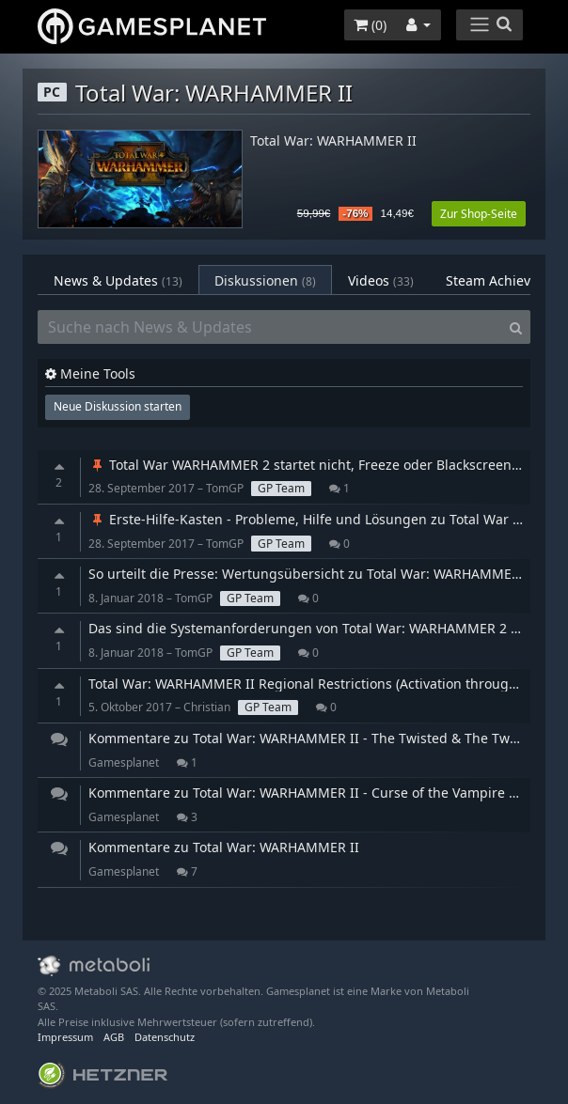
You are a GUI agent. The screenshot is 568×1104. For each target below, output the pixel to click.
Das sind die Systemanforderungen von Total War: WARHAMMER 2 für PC (318, 628)
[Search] (515, 327)
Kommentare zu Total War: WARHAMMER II (223, 847)
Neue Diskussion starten (117, 406)
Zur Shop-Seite (478, 214)
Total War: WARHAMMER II (333, 141)
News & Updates (118, 280)
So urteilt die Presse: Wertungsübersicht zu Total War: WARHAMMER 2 (309, 574)
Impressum (65, 1037)
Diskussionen (265, 280)
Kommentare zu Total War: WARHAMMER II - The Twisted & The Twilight (315, 738)
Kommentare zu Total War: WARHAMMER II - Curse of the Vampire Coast (316, 792)
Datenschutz (164, 1037)
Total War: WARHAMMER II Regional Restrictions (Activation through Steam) (326, 683)
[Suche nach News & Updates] (270, 327)
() (370, 25)
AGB (113, 1037)
